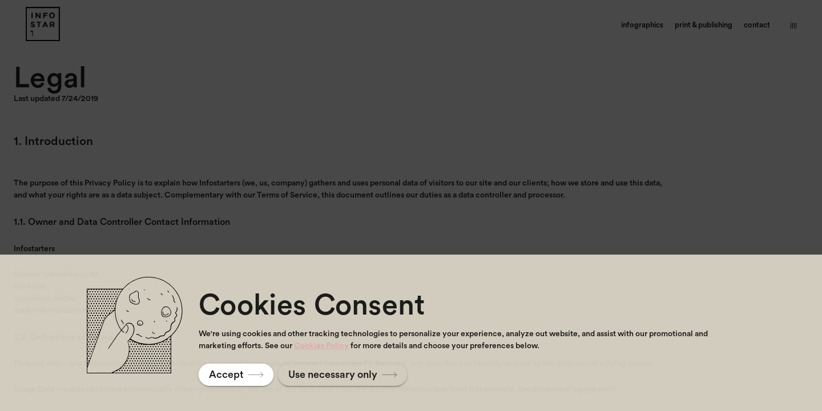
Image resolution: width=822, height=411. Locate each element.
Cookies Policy (321, 346)
